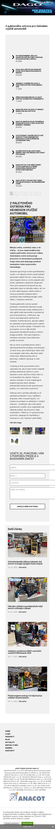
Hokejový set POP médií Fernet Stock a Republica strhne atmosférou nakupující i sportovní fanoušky (28, 167)
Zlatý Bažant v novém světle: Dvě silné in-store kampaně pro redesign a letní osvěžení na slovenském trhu (29, 137)
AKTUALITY (10, 742)
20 (32, 193)
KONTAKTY (9, 750)
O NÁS (7, 734)
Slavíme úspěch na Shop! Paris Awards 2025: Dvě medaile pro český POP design (30, 152)
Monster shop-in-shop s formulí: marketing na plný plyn (30, 110)
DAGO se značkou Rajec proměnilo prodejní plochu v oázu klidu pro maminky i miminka (30, 123)
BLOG (7, 739)
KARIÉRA (8, 748)
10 (29, 193)
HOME (7, 731)
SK (51, 2)
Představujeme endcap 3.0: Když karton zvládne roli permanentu (29, 98)
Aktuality (23, 567)
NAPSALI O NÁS (11, 745)
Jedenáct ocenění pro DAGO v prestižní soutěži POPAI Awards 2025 (29, 85)
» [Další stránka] (38, 193)
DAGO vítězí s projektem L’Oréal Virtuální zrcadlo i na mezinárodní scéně (30, 182)
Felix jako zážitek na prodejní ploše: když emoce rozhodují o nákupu (28, 71)
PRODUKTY (9, 736)
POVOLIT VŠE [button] (27, 824)
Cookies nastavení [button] (11, 824)
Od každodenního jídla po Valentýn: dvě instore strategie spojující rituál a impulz (29, 57)
